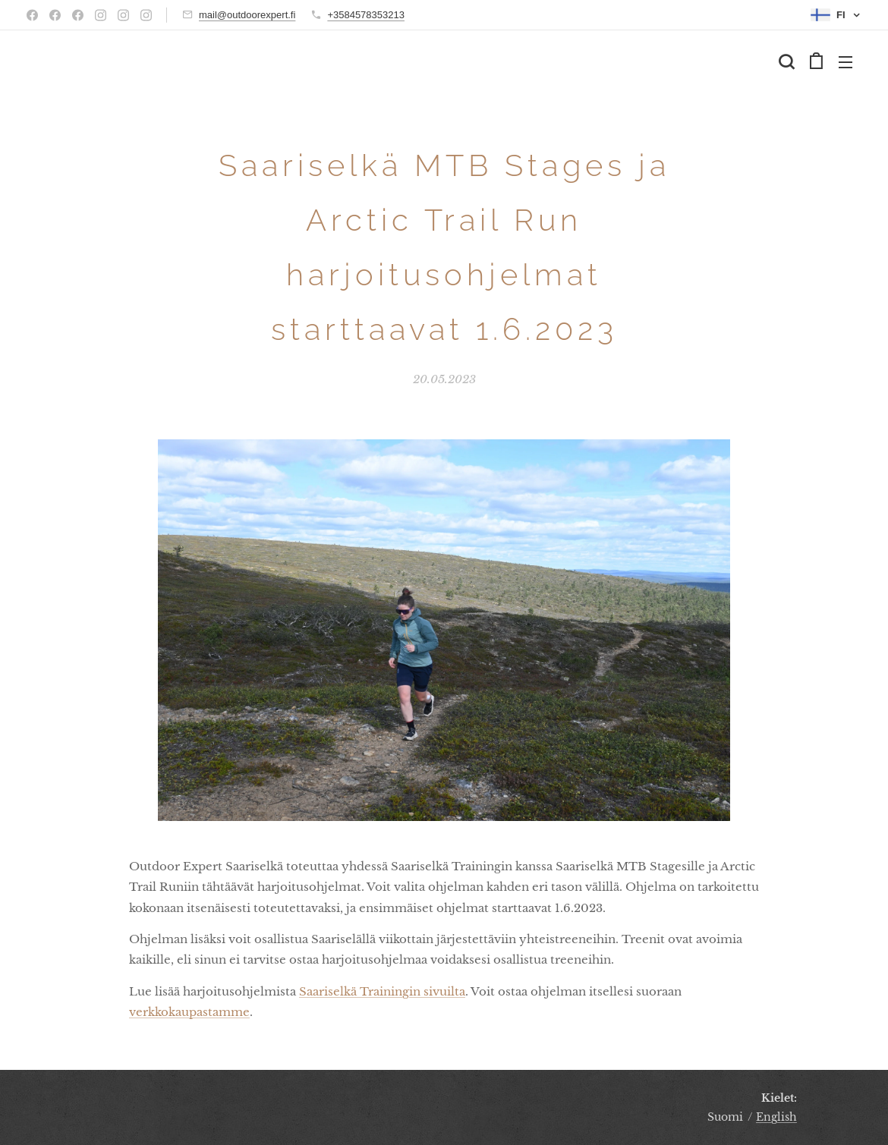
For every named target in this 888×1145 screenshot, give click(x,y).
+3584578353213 (366, 14)
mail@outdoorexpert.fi (247, 14)
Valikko (845, 62)
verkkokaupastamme (189, 1012)
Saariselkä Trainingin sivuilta (382, 991)
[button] (786, 61)
